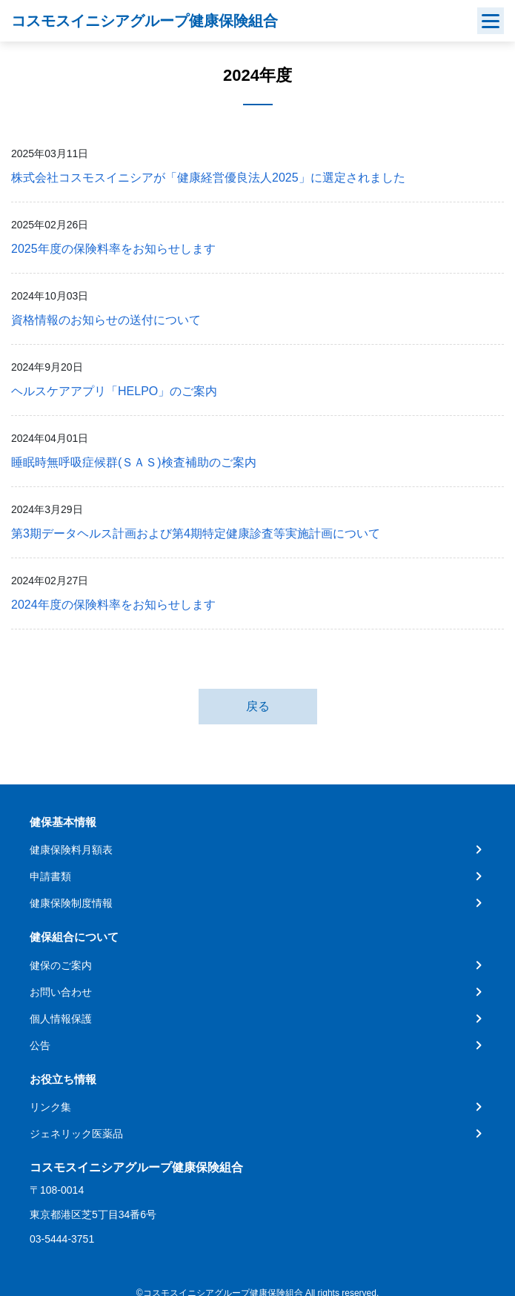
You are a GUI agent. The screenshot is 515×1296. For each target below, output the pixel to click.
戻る (258, 706)
